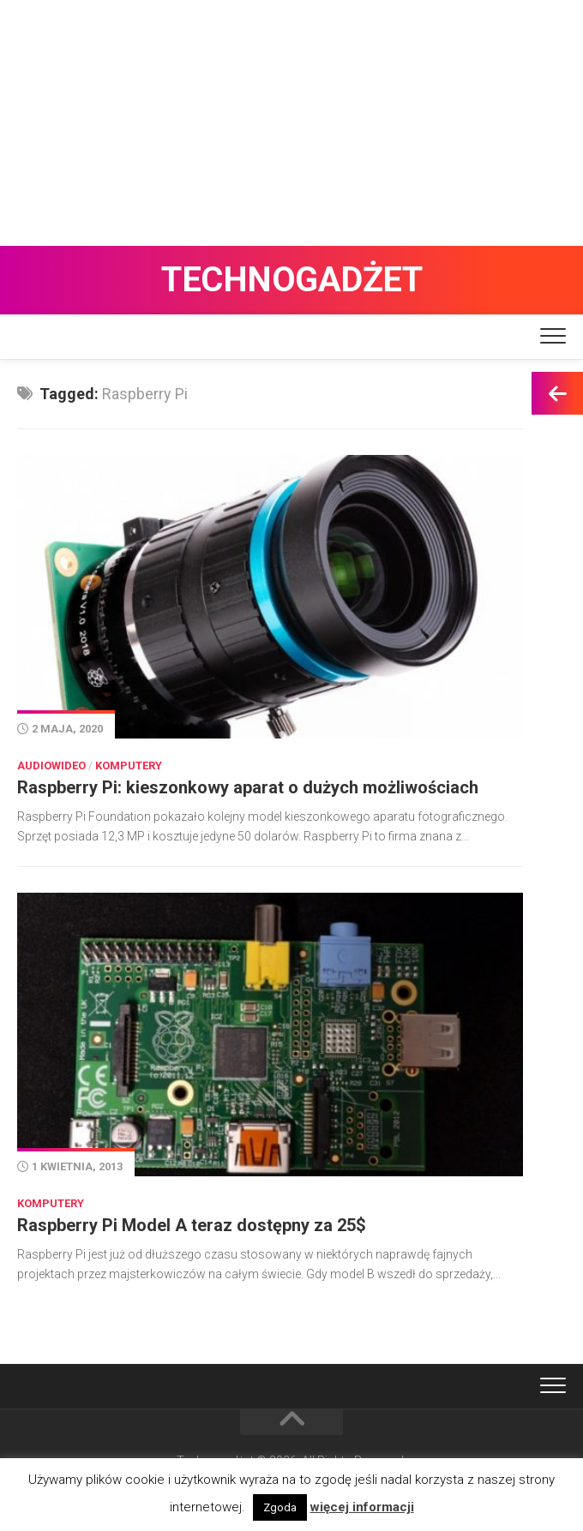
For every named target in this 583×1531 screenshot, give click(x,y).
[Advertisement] (291, 120)
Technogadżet (291, 280)
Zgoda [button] (280, 1507)
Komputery (128, 765)
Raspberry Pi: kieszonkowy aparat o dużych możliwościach (247, 787)
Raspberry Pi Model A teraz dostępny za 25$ (191, 1225)
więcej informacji (362, 1507)
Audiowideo (51, 765)
